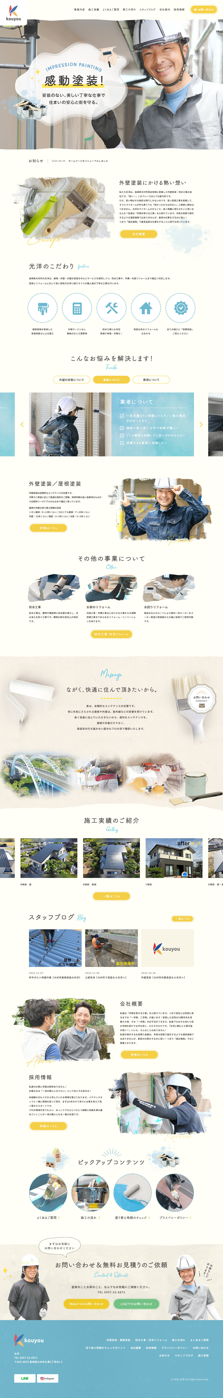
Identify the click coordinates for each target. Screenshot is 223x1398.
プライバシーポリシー (174, 1347)
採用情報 (151, 1347)
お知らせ (164, 1355)
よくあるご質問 (199, 1340)
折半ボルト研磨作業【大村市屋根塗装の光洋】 (55, 977)
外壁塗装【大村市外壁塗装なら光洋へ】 (163, 977)
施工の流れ (178, 1340)
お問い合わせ (201, 1347)
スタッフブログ (184, 1355)
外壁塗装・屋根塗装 (118, 1340)
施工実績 (203, 1355)
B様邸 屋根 (89, 884)
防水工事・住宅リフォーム (151, 1340)
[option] (123, 161)
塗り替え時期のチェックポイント (106, 1347)
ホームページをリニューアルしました (88, 160)
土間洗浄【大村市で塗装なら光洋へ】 (106, 977)
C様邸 (149, 884)
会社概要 (136, 1347)
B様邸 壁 (26, 884)
